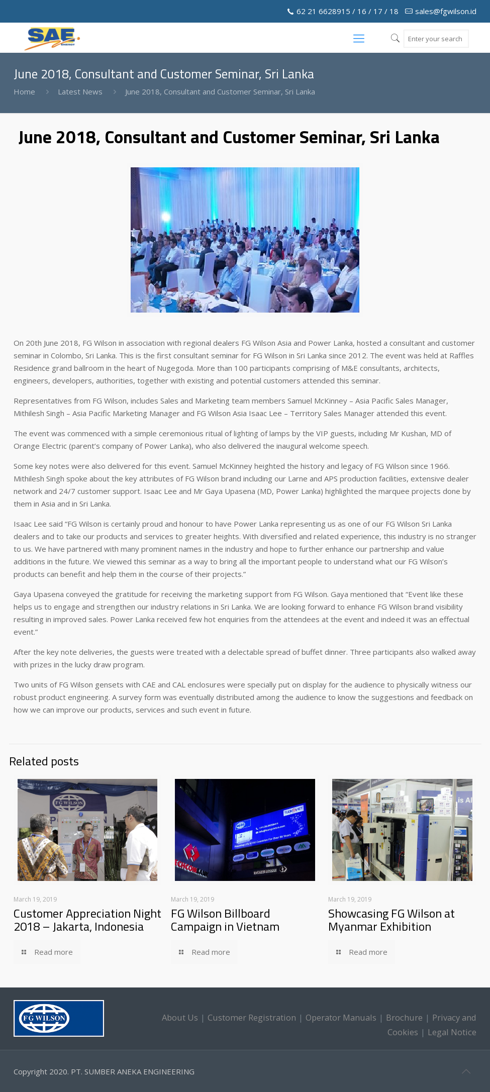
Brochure (404, 1017)
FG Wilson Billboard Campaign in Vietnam (225, 919)
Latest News (80, 91)
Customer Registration (252, 1017)
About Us (180, 1017)
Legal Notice (452, 1032)
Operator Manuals (341, 1017)
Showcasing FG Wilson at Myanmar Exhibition (391, 919)
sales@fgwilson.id (445, 11)
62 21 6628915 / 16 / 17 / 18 (348, 11)
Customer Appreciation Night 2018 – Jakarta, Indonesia (87, 919)
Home (24, 91)
